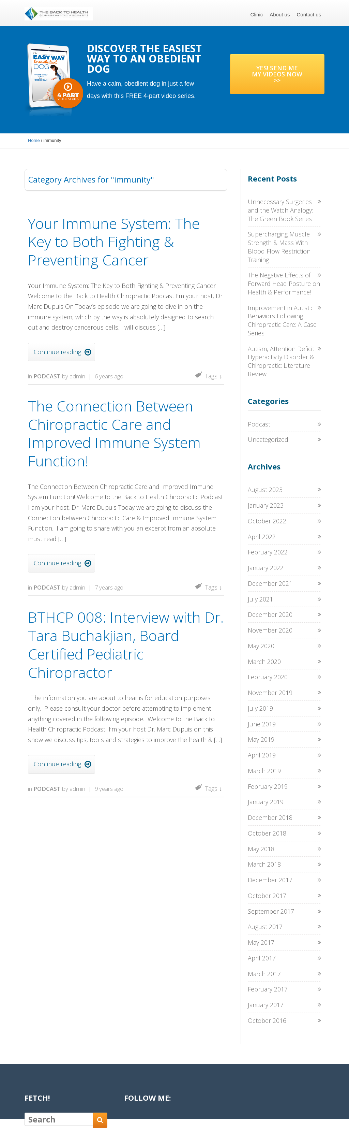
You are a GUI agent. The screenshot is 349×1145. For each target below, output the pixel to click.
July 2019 (260, 708)
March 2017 (264, 974)
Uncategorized (268, 439)
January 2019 (266, 802)
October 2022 (267, 521)
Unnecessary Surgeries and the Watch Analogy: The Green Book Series (280, 210)
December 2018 (270, 817)
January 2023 (266, 505)
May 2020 (261, 646)
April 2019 (262, 755)
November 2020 (270, 630)
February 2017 (268, 989)
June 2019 (262, 724)
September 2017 (271, 911)
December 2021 (270, 583)
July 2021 (260, 599)
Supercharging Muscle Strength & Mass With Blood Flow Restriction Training (279, 246)
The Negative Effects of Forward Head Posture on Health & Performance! (284, 283)
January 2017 (266, 1005)
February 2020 (268, 677)
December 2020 (270, 614)
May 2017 (261, 942)
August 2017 (265, 927)
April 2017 (262, 958)
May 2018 (261, 849)
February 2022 (268, 552)
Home (34, 140)
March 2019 (264, 771)
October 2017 (267, 896)
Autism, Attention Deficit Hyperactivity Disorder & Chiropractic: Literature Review (281, 361)
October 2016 (267, 1020)
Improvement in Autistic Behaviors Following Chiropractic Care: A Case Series (282, 320)
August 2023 (265, 489)
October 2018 (267, 833)
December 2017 (270, 880)
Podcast (47, 376)
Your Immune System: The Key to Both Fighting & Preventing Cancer (114, 241)
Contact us (309, 14)
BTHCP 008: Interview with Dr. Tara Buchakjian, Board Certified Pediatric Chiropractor (126, 644)
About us (280, 14)
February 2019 (268, 786)
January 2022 (266, 568)
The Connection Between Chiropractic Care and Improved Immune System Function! (114, 433)
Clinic (257, 14)
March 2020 (264, 661)
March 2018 (264, 864)
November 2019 (270, 693)
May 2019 (261, 739)
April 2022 (262, 537)
